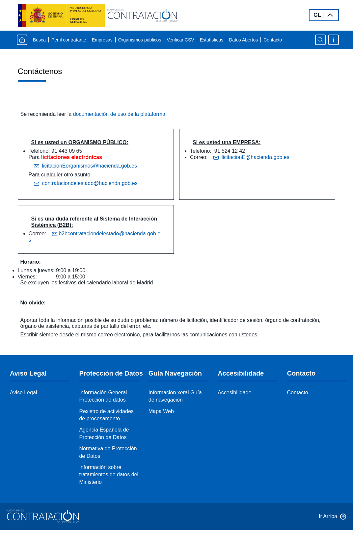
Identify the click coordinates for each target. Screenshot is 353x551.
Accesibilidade (234, 392)
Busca (39, 39)
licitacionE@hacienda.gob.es (251, 157)
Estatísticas (212, 39)
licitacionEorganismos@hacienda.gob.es (85, 166)
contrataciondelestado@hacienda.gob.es (86, 183)
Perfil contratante (68, 39)
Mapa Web (161, 411)
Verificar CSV (180, 39)
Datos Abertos (243, 39)
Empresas (102, 39)
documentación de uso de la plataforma (119, 114)
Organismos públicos (139, 39)
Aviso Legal (23, 392)
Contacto (272, 39)
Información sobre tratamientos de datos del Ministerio (108, 474)
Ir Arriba (328, 516)
